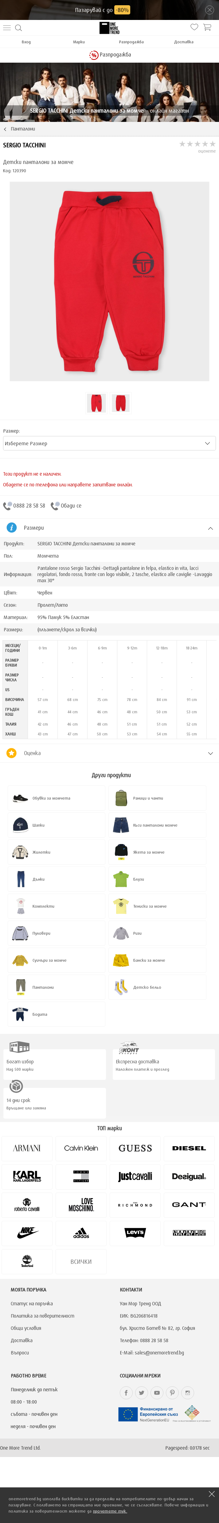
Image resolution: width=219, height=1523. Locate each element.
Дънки (39, 879)
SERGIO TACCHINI (24, 145)
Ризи (137, 933)
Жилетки (41, 852)
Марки (79, 41)
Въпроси (20, 1353)
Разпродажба (131, 41)
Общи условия (26, 1328)
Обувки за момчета (51, 798)
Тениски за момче (150, 906)
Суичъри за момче (50, 960)
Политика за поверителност (42, 1316)
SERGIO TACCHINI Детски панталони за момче (86, 543)
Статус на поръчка (32, 1303)
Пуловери (41, 933)
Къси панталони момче (155, 825)
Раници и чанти (148, 798)
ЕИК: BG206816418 (139, 1316)
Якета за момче (149, 852)
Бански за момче (149, 960)
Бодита (40, 1014)
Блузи (138, 879)
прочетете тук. (110, 1511)
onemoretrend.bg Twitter (141, 1392)
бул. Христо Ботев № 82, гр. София (157, 1328)
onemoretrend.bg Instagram (187, 1392)
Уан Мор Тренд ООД (140, 1303)
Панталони (43, 987)
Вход (26, 41)
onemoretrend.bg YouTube (157, 1392)
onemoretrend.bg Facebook (126, 1392)
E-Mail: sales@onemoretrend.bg (152, 1353)
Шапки (39, 825)
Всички (81, 1261)
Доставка (184, 41)
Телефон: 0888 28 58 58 (144, 1340)
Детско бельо (147, 987)
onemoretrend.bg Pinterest (172, 1392)
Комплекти (43, 906)
